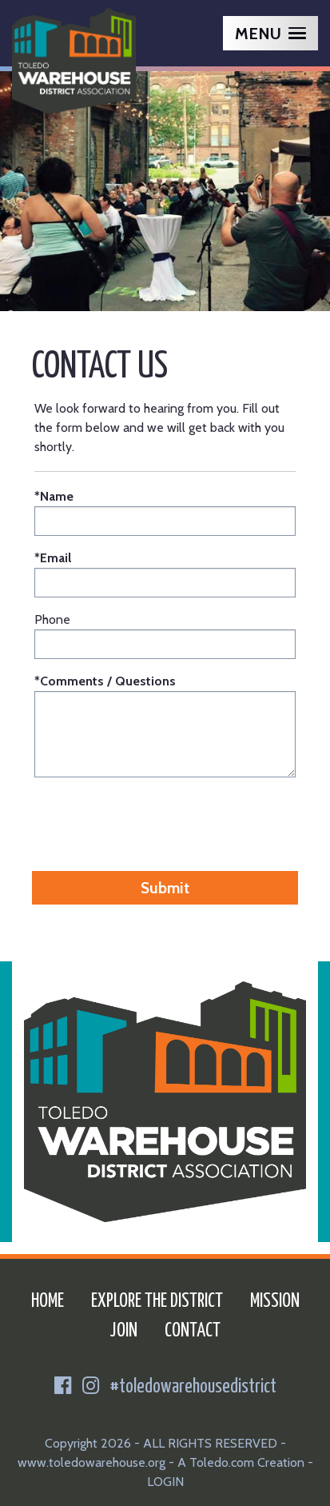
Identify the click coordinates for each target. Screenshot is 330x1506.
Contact (193, 1331)
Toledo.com (221, 1462)
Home (47, 1301)
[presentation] (165, 821)
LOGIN (165, 1481)
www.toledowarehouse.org (91, 1462)
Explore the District (157, 1301)
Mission (275, 1301)
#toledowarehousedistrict (193, 1387)
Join (123, 1331)
